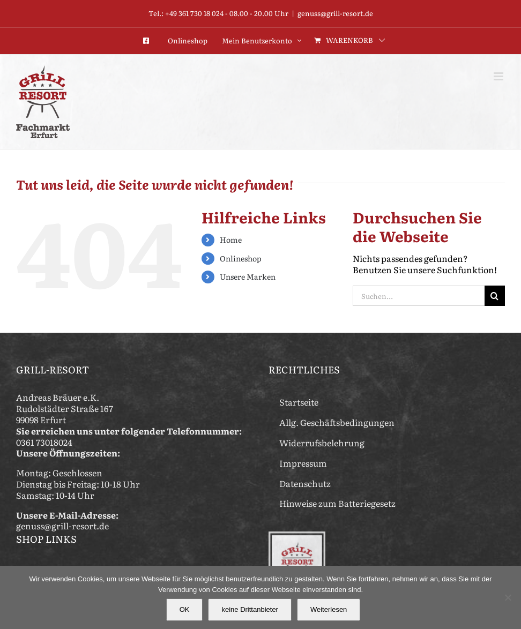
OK (185, 609)
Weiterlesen (328, 609)
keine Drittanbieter (249, 609)
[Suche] (495, 296)
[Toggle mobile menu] (499, 76)
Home (231, 239)
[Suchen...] (419, 296)
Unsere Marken (248, 276)
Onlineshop (241, 258)
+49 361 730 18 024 (194, 13)
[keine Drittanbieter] (507, 597)
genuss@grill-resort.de (335, 13)
